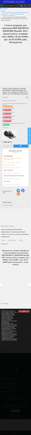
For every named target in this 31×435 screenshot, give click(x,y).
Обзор (3, 240)
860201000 (6, 226)
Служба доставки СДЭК (9, 164)
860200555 (11, 226)
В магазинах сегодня (8, 205)
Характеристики (12, 240)
